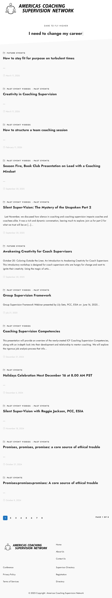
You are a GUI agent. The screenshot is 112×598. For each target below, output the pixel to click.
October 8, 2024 (12, 500)
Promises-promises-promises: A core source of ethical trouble (50, 482)
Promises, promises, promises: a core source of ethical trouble (51, 447)
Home (58, 544)
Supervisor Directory (65, 567)
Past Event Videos (19, 89)
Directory (60, 581)
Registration (61, 574)
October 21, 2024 (12, 464)
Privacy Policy (9, 574)
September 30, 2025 (13, 188)
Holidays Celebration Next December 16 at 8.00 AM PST (47, 375)
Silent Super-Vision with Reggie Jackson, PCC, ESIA (43, 411)
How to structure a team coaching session (35, 129)
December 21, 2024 (13, 356)
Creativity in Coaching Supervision (30, 94)
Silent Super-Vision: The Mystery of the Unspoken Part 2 (47, 207)
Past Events (41, 89)
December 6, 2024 (13, 392)
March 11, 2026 (11, 75)
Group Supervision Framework (27, 295)
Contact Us (61, 558)
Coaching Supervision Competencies (31, 331)
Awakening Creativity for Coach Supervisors (37, 251)
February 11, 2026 (12, 147)
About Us (60, 551)
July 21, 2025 (10, 312)
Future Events (16, 53)
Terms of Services (11, 581)
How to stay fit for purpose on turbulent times (38, 58)
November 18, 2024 (13, 428)
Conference (8, 567)
